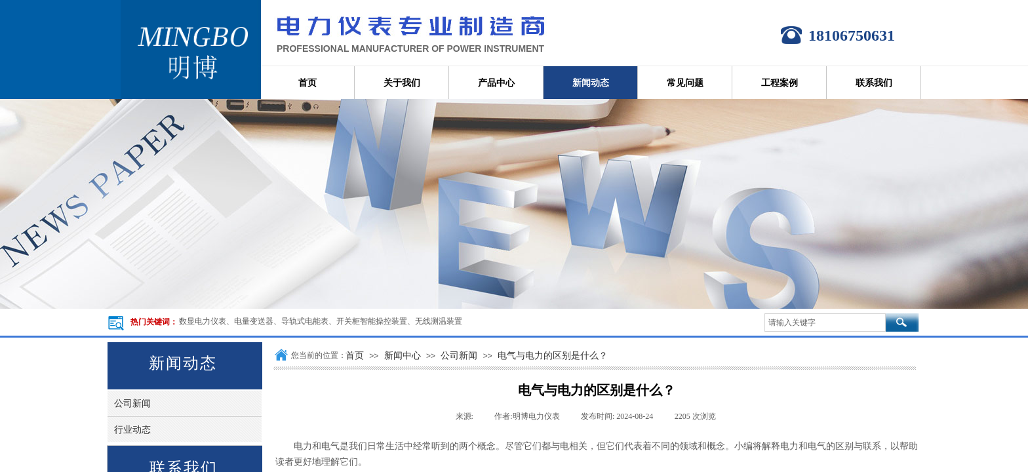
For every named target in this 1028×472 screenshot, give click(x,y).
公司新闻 (459, 355)
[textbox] (825, 322)
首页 (355, 355)
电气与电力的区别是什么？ (553, 355)
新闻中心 (402, 355)
